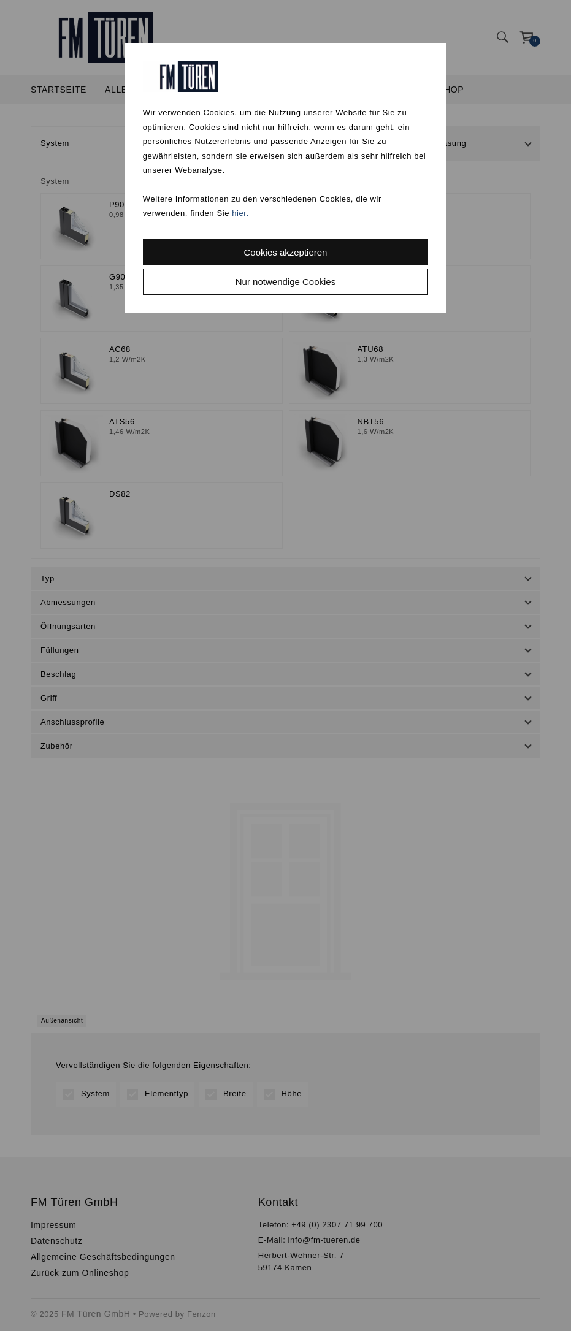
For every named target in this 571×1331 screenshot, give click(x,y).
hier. (240, 213)
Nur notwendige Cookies (285, 281)
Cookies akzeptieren (286, 252)
